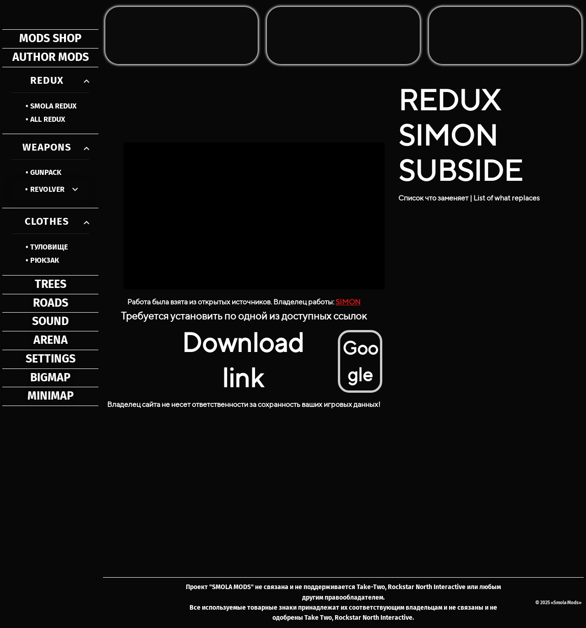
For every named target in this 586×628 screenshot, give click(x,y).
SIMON (348, 302)
